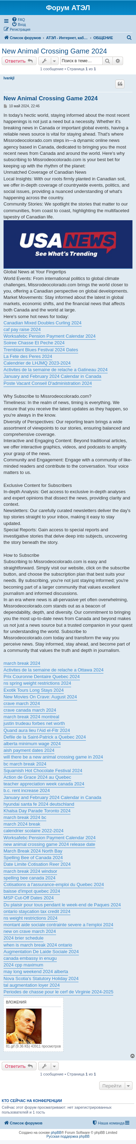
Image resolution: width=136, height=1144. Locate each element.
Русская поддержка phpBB (67, 1136)
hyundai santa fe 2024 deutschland (39, 804)
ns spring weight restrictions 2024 (37, 683)
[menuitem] (18, 19)
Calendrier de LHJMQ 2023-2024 (37, 363)
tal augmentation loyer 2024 (32, 985)
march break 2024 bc (25, 817)
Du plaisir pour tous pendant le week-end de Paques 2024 (62, 904)
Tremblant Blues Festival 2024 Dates (41, 349)
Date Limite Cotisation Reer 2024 (37, 864)
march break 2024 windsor (30, 871)
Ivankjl (9, 78)
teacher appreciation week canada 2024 (44, 783)
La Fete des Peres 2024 (28, 356)
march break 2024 (22, 663)
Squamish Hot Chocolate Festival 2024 (43, 770)
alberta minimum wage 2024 (32, 743)
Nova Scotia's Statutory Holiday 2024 (41, 978)
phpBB (56, 1133)
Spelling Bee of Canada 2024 (33, 857)
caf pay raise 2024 (22, 329)
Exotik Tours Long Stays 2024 (34, 690)
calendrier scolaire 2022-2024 (33, 830)
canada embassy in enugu (30, 958)
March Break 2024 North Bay (33, 851)
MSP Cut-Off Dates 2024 (29, 897)
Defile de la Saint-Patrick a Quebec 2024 (45, 737)
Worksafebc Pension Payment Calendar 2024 (50, 336)
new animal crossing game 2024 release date (49, 844)
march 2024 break (22, 824)
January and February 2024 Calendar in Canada (52, 376)
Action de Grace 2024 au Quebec (37, 777)
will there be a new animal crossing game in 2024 (53, 757)
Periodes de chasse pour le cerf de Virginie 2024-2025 (58, 991)
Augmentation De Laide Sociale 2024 (41, 951)
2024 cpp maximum (23, 964)
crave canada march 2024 (30, 710)
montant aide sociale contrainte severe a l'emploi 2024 (58, 924)
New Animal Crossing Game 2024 (54, 51)
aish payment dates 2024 (29, 750)
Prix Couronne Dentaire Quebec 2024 (42, 676)
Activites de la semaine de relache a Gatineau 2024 (56, 369)
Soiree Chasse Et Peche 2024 (34, 342)
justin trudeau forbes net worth (34, 723)
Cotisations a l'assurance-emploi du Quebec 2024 (54, 884)
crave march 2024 (22, 703)
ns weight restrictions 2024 (30, 918)
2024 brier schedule (23, 938)
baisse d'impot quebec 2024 (32, 891)
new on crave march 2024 (30, 931)
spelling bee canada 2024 (29, 877)
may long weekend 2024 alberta (36, 971)
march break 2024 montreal (31, 716)
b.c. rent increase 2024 (27, 790)
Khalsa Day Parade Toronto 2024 (37, 810)
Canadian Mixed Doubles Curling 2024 (43, 322)
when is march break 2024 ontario (38, 945)
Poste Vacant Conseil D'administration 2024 (48, 383)
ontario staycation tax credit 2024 (37, 911)
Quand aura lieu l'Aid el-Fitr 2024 (37, 730)
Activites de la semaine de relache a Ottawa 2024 (53, 669)
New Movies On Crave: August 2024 (40, 696)
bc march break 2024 (25, 764)
